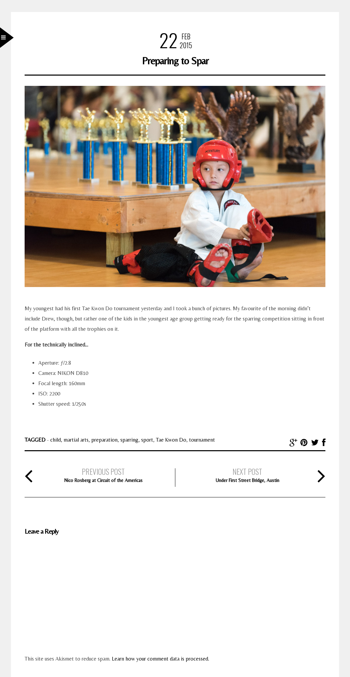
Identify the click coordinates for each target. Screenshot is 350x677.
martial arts (76, 440)
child (55, 440)
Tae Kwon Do (171, 440)
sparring (129, 440)
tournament (202, 440)
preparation (104, 440)
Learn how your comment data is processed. (160, 658)
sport (147, 440)
